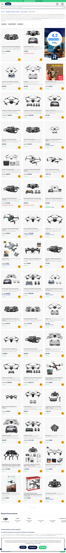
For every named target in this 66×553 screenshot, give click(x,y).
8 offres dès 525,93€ (49, 294)
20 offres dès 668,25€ (6, 294)
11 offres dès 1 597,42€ (28, 234)
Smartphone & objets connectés (12, 11)
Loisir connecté (24, 11)
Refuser (21, 547)
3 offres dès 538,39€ (49, 499)
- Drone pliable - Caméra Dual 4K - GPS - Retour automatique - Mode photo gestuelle (11, 495)
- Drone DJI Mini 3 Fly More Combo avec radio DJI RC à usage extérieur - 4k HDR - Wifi (54, 291)
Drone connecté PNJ (41, 521)
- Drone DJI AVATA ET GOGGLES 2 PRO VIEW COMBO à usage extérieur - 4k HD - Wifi (53, 409)
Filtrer (62, 551)
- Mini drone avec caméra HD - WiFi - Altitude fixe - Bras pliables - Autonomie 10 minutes (54, 83)
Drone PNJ (20, 24)
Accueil (2, 11)
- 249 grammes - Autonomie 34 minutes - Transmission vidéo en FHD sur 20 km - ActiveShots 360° (54, 320)
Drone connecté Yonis (17, 521)
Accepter (44, 547)
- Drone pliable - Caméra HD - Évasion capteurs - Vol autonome (53, 466)
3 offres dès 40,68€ (5, 264)
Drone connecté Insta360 (52, 521)
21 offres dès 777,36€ (49, 234)
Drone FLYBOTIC (12, 24)
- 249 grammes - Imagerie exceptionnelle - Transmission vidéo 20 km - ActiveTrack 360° (54, 112)
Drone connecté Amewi (29, 521)
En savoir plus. (38, 543)
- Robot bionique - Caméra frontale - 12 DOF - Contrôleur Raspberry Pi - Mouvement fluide (11, 467)
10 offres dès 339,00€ (49, 145)
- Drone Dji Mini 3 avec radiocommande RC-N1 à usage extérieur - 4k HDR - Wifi (54, 142)
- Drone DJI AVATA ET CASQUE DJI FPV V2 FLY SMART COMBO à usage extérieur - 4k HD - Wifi (32, 467)
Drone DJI (4, 24)
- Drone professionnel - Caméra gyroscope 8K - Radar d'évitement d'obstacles (10, 231)
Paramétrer (32, 547)
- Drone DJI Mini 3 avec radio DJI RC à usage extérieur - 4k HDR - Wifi (11, 83)
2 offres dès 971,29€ (49, 325)
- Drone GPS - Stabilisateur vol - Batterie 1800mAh (33, 260)
